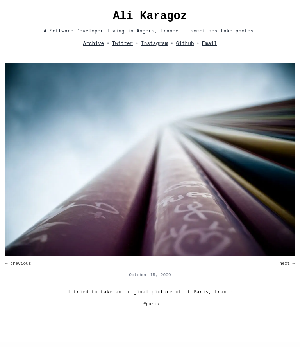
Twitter (122, 44)
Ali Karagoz (150, 16)
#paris (151, 304)
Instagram (154, 44)
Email (209, 44)
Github (185, 44)
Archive (93, 44)
